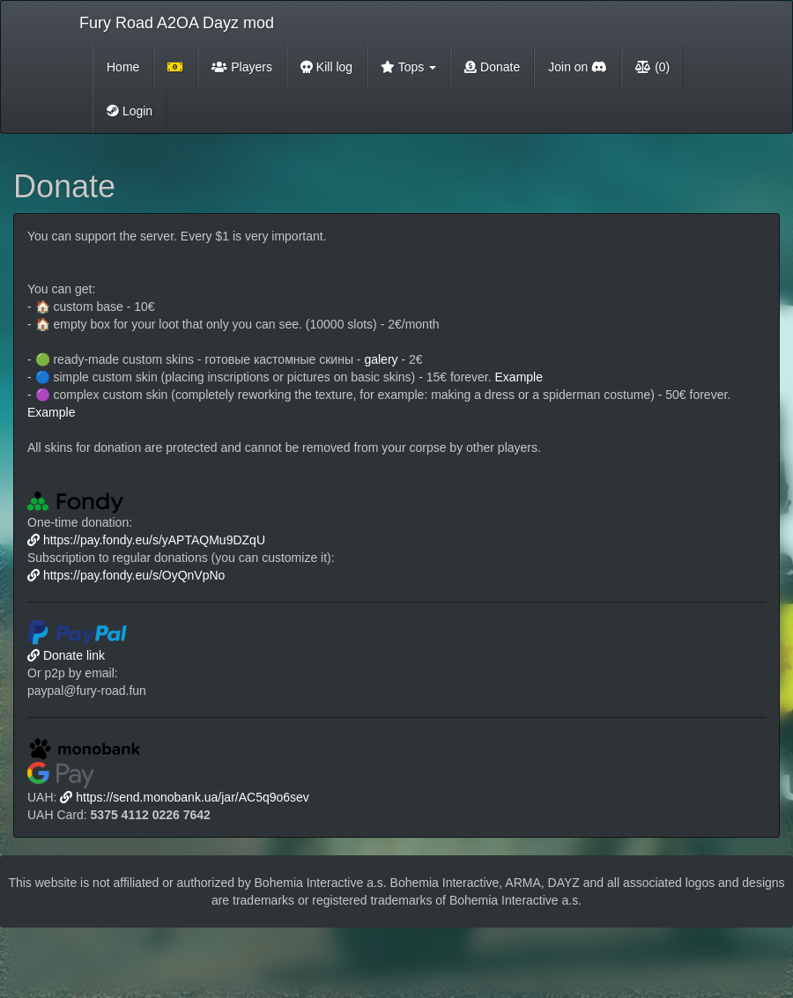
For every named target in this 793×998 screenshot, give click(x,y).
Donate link (66, 655)
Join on (577, 67)
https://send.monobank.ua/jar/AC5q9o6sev (184, 797)
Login (129, 111)
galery (380, 359)
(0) (652, 67)
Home (123, 67)
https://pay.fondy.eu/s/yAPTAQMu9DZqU (146, 540)
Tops (408, 67)
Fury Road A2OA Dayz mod (176, 23)
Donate (492, 67)
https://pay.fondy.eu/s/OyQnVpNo (126, 575)
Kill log (326, 67)
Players (241, 67)
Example (519, 377)
